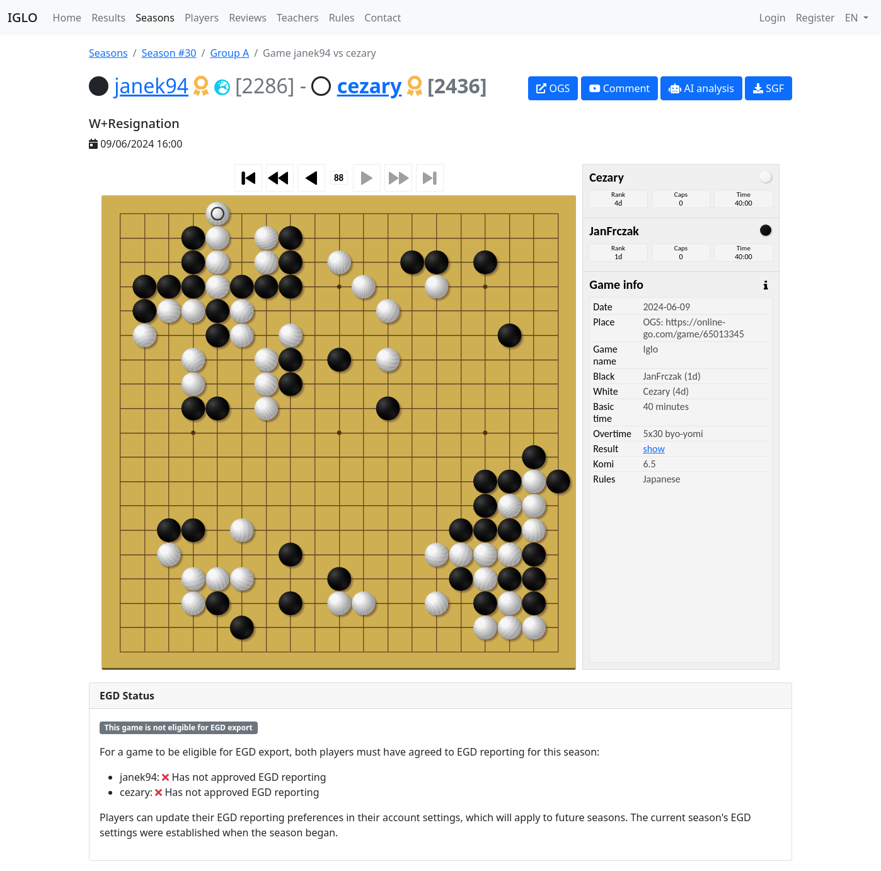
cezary (369, 85)
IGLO (23, 17)
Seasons (155, 18)
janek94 (151, 85)
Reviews (248, 18)
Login (772, 18)
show (653, 449)
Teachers (298, 18)
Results (108, 18)
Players (202, 18)
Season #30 (169, 53)
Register (815, 18)
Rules (342, 18)
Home (67, 18)
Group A (229, 53)
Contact (382, 18)
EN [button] (853, 18)
